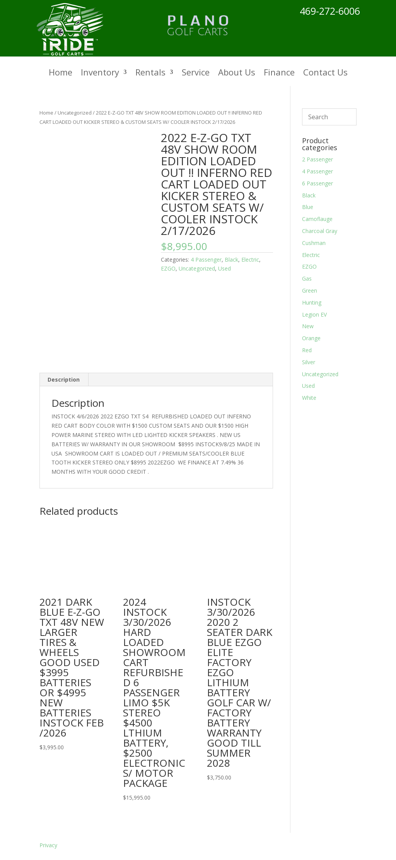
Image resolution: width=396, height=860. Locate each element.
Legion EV (314, 314)
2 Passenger (317, 159)
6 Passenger (317, 183)
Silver (308, 362)
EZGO (168, 268)
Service (196, 73)
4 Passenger (206, 259)
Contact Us (325, 73)
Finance (279, 73)
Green (309, 290)
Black (231, 259)
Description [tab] (64, 379)
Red (307, 350)
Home (60, 73)
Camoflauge (317, 219)
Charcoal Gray (319, 231)
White (309, 397)
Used (224, 268)
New (308, 326)
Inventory (100, 73)
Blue (307, 207)
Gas (307, 278)
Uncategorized (75, 112)
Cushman (314, 243)
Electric (250, 259)
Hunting (311, 302)
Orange (311, 338)
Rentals (150, 73)
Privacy (48, 845)
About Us (236, 73)
